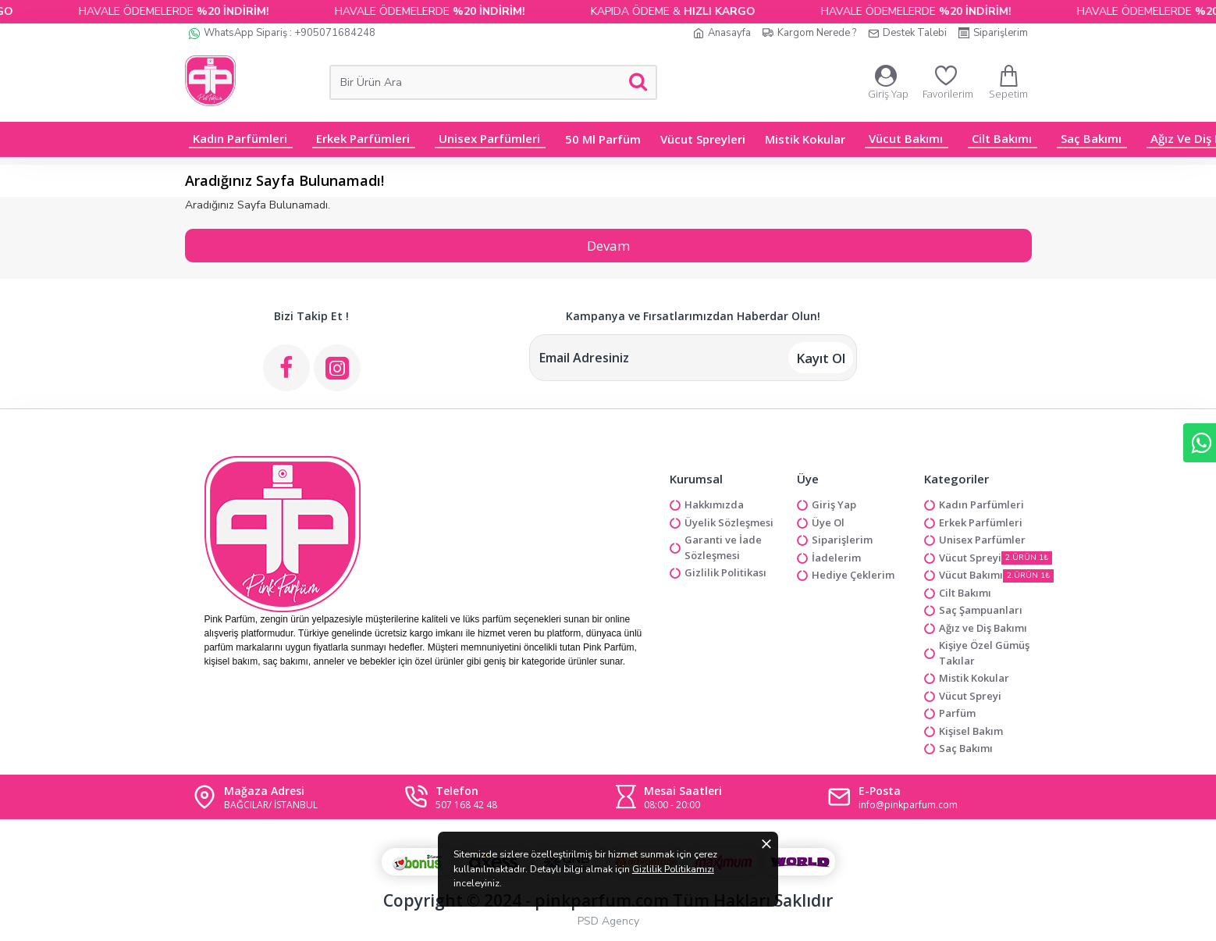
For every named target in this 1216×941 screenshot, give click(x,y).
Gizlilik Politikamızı (551, 901)
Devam (608, 246)
